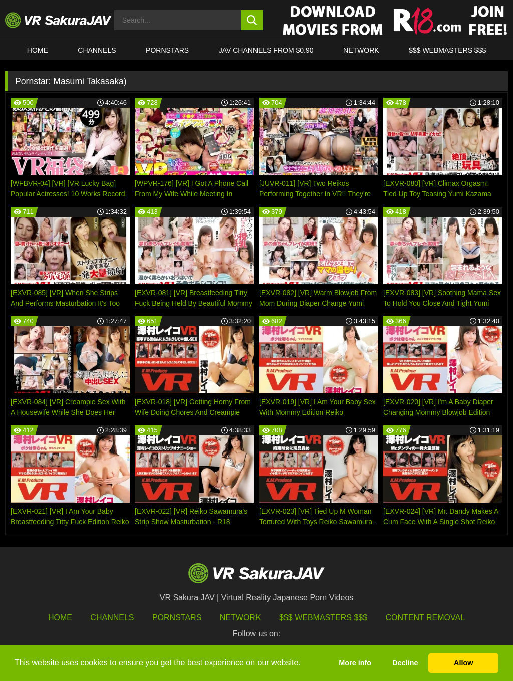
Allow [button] (463, 663)
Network (361, 50)
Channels (97, 50)
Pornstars (167, 50)
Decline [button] (405, 663)
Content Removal (425, 617)
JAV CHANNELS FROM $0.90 (266, 50)
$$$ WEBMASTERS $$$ (447, 50)
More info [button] (355, 663)
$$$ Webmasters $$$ (323, 617)
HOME (37, 50)
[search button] (252, 20)
